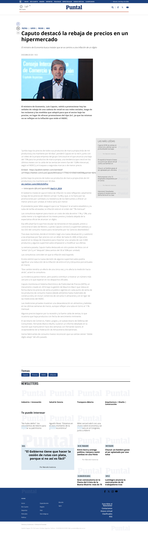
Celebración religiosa (84, 476)
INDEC (43, 375)
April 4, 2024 (56, 188)
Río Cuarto (34, 1)
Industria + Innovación (31, 402)
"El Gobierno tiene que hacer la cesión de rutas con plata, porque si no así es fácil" (48, 454)
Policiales (57, 1)
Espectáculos (67, 1)
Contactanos (107, 508)
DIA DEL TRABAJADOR (83, 446)
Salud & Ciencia (56, 402)
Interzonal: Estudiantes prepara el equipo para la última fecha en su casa (107, 193)
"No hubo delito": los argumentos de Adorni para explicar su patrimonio (33, 425)
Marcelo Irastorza (110, 154)
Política (24, 427)
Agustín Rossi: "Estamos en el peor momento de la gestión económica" (61, 425)
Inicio (26, 1)
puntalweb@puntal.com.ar (78, 528)
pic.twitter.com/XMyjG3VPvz (34, 184)
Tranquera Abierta (85, 402)
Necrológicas (44, 514)
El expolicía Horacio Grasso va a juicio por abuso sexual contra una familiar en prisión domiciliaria (107, 162)
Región (41, 1)
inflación (53, 375)
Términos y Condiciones (27, 524)
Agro (60, 506)
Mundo (61, 502)
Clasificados (90, 1)
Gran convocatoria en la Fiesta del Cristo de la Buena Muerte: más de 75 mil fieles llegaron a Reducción (89, 485)
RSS (110, 516)
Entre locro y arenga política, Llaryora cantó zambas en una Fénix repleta (88, 453)
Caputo (25, 375)
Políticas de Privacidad (40, 524)
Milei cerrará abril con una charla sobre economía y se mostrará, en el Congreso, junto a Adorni (89, 427)
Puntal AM (53, 427)
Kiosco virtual (79, 1)
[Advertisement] (77, 133)
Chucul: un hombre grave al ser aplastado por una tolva (107, 169)
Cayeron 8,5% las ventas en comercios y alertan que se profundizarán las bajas (107, 147)
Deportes (49, 1)
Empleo (108, 476)
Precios (35, 375)
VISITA (23, 446)
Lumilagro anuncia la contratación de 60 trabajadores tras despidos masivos (115, 483)
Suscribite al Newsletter (107, 505)
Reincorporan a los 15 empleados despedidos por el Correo (107, 179)
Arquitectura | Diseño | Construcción (115, 403)
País (41, 510)
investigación (109, 446)
